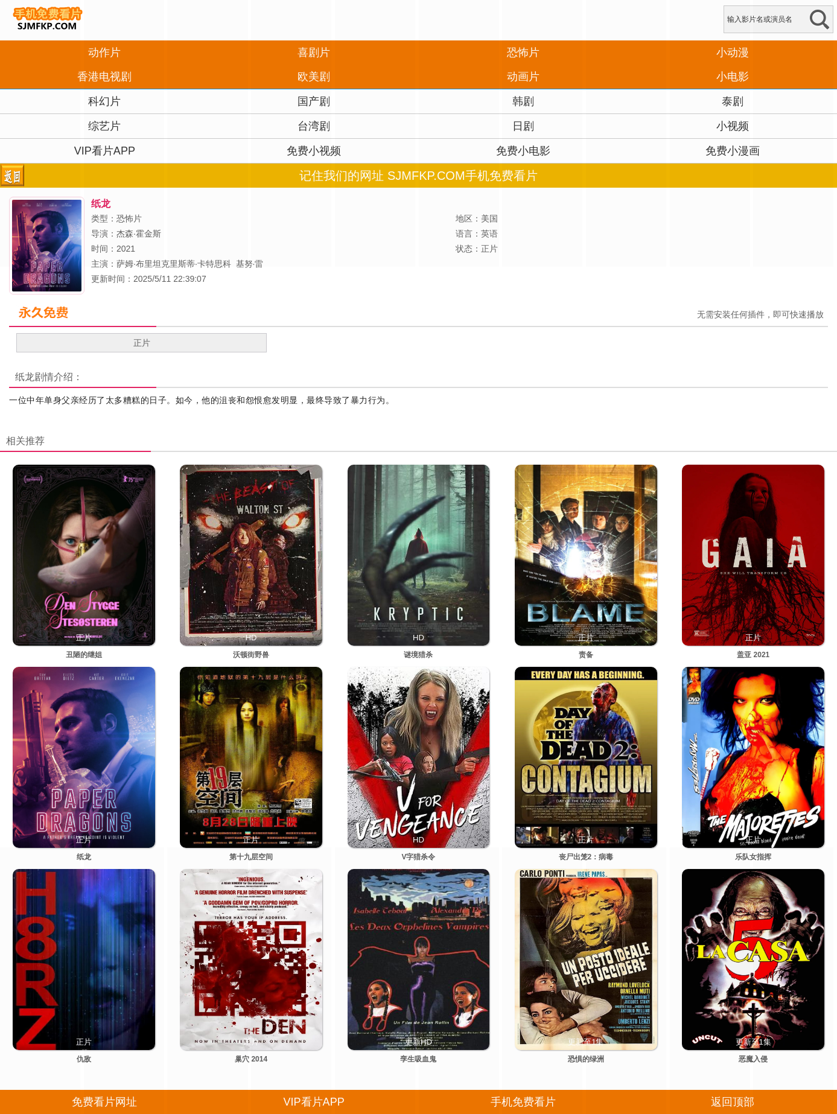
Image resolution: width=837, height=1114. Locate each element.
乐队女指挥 (753, 857)
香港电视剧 (104, 77)
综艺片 (104, 126)
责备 (586, 655)
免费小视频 (314, 151)
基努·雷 (250, 264)
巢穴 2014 (251, 1059)
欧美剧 (314, 77)
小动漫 (732, 52)
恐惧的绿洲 (586, 1059)
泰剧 (732, 101)
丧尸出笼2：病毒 (586, 857)
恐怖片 (523, 52)
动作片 (104, 52)
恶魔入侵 (753, 1059)
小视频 (732, 126)
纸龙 (24, 377)
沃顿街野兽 (251, 655)
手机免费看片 (523, 1102)
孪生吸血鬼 (418, 1059)
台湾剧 (314, 126)
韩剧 (523, 101)
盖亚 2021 (753, 655)
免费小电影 (523, 151)
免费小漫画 (732, 151)
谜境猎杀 (418, 655)
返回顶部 (732, 1102)
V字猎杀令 (418, 857)
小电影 (732, 77)
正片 (141, 343)
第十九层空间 (251, 857)
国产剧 (314, 101)
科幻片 (104, 101)
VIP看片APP (104, 151)
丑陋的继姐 (84, 655)
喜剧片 (314, 52)
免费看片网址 (104, 1102)
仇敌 (84, 1059)
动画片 (523, 77)
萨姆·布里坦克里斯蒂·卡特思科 (173, 264)
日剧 (523, 126)
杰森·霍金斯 (138, 233)
